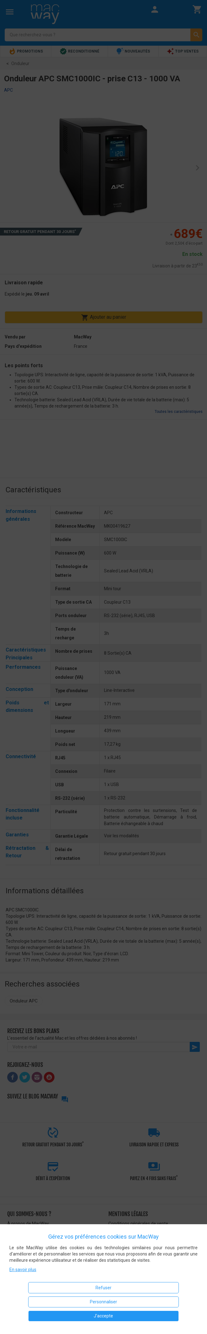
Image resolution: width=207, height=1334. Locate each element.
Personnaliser (103, 1301)
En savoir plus (22, 1269)
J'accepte (103, 1315)
